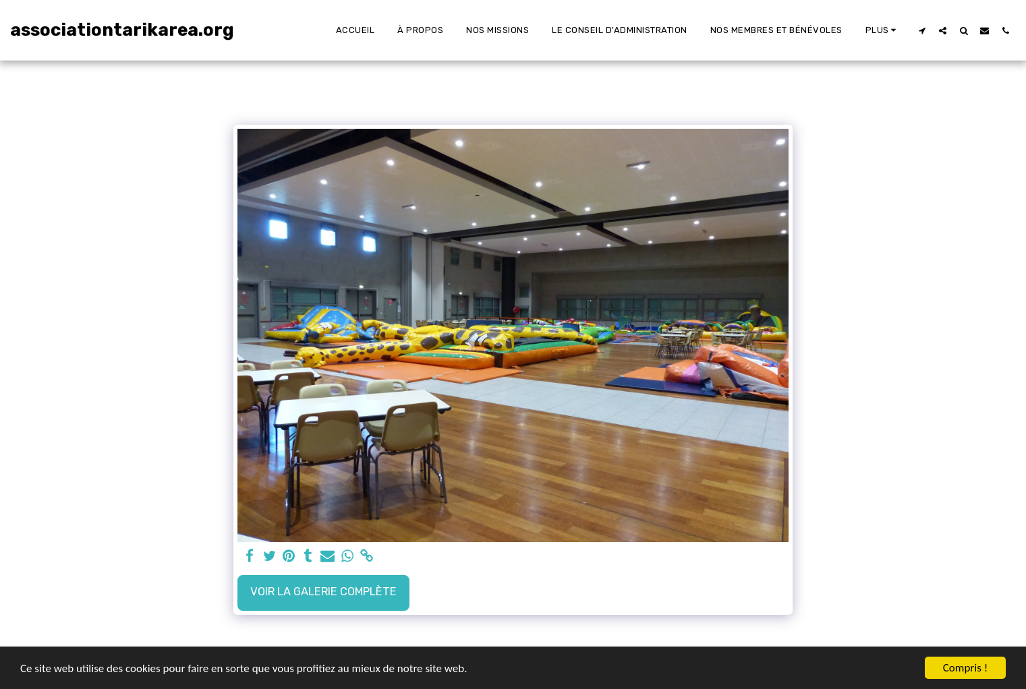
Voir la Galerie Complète (323, 591)
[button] (922, 30)
